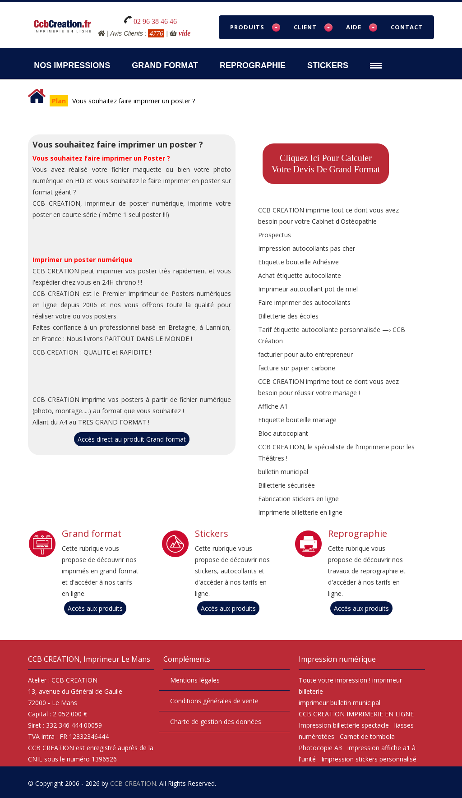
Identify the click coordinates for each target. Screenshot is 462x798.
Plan (59, 101)
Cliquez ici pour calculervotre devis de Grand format (326, 163)
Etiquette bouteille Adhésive (298, 262)
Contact (407, 27)
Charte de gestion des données (215, 721)
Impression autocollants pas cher (306, 248)
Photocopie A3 (320, 747)
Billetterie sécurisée (286, 485)
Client (305, 27)
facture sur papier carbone (296, 368)
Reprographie (253, 65)
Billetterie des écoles (288, 316)
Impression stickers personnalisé (368, 759)
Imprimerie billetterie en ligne (300, 512)
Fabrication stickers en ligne (298, 498)
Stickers (327, 65)
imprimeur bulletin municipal (339, 702)
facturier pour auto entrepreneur (305, 354)
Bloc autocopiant (283, 433)
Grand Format (165, 65)
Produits (247, 27)
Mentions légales (195, 680)
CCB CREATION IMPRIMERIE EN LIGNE (356, 714)
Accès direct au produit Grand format (132, 439)
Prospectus (274, 235)
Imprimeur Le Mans (116, 659)
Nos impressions (72, 65)
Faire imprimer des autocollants (304, 302)
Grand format (91, 533)
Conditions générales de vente (214, 701)
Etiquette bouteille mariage (297, 419)
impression (351, 680)
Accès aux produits (95, 608)
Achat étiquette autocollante (299, 275)
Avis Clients (126, 33)
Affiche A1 (273, 406)
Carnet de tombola (367, 736)
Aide (353, 27)
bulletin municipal (283, 471)
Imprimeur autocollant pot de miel (308, 289)
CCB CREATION (133, 783)
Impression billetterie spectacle (344, 725)
